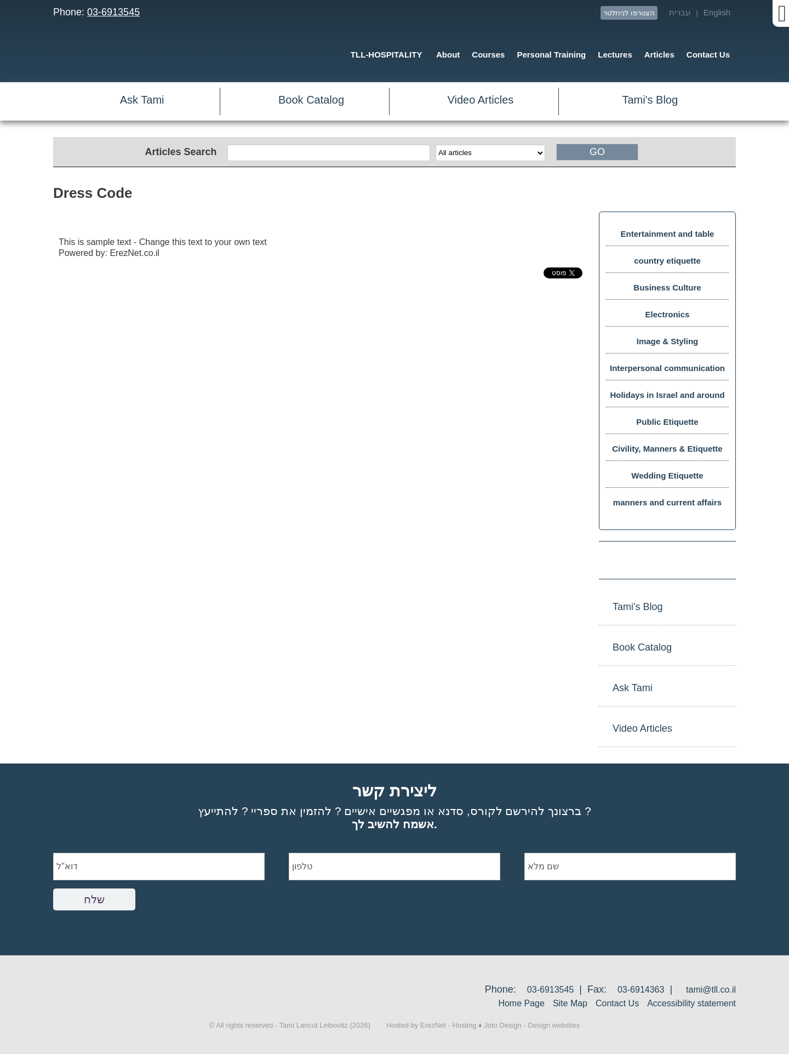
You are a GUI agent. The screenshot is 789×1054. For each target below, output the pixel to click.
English (717, 12)
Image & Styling (668, 341)
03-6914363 (641, 989)
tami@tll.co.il (711, 989)
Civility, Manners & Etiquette (667, 448)
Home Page (521, 1003)
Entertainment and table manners (667, 237)
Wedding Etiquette (667, 475)
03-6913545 (113, 12)
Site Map (570, 1003)
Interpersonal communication (667, 368)
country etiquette (667, 260)
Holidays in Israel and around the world (667, 398)
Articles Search (180, 151)
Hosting (464, 1025)
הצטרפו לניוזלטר (629, 13)
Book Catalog (311, 100)
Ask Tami (142, 100)
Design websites (554, 1025)
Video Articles (481, 100)
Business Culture (667, 287)
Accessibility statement (691, 1003)
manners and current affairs (667, 502)
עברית (679, 12)
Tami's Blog (650, 100)
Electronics (667, 314)
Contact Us (617, 1003)
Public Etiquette (667, 421)
